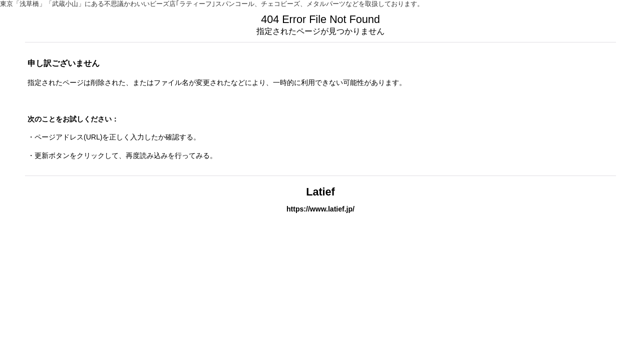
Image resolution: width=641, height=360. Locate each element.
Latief (320, 192)
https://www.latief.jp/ (320, 209)
